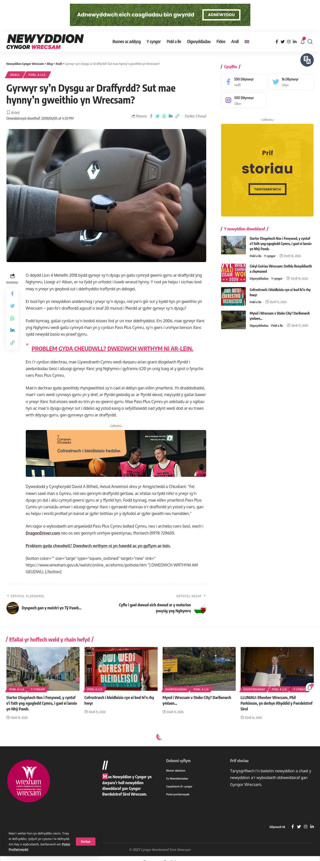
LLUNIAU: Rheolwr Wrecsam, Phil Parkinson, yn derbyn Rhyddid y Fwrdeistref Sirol (277, 703)
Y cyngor (269, 252)
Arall (15, 75)
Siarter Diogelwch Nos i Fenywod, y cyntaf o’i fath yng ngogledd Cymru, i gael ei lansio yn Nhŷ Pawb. (281, 240)
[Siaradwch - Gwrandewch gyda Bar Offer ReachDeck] (307, 60)
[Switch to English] (247, 42)
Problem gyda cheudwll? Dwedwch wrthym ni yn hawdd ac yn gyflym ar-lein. (98, 545)
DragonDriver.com (43, 533)
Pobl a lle (37, 75)
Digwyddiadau (259, 275)
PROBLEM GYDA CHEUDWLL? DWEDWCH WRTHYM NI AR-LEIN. (112, 348)
